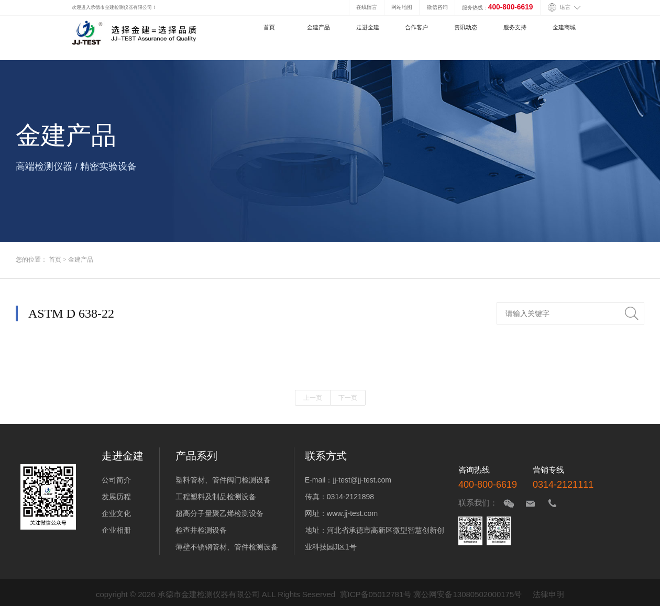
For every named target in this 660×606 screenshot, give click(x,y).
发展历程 (116, 496)
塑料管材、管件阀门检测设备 (223, 480)
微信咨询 (437, 7)
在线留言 (366, 7)
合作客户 (416, 27)
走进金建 (367, 27)
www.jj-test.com (352, 513)
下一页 (347, 397)
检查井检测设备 (201, 530)
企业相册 (116, 530)
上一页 (312, 397)
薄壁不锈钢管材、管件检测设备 (226, 547)
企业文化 (116, 513)
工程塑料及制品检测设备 (215, 496)
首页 (269, 27)
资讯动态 (465, 27)
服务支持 (514, 27)
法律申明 (548, 594)
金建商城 (564, 27)
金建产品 (318, 27)
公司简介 (116, 480)
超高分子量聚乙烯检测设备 (219, 513)
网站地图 (401, 7)
